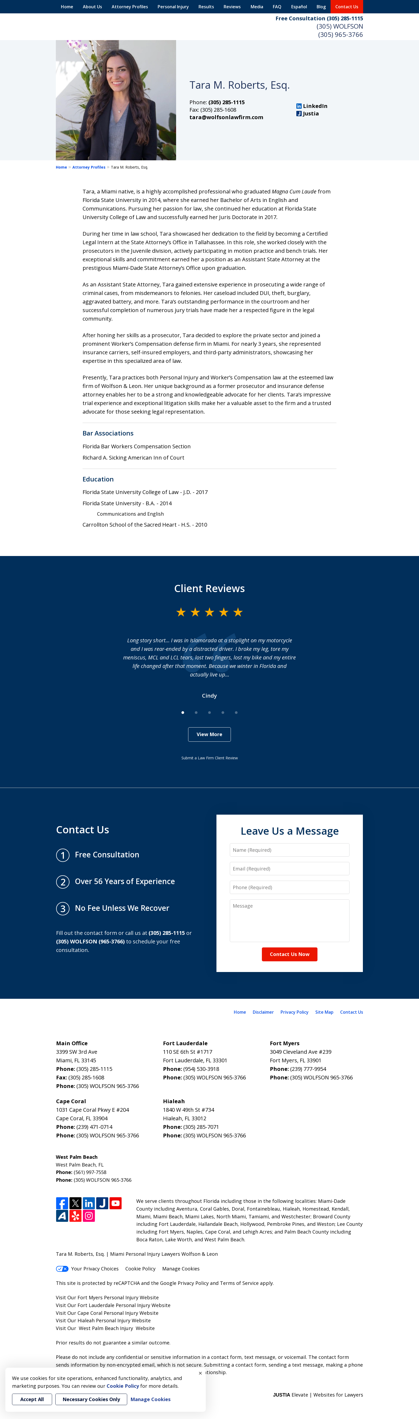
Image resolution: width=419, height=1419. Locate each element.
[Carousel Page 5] (236, 712)
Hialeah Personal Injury (103, 1320)
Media (257, 7)
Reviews (232, 7)
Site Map (324, 1012)
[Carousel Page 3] (209, 712)
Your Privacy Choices (87, 1268)
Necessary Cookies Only (91, 1399)
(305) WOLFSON (340, 26)
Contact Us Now (289, 954)
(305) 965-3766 (340, 34)
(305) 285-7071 (201, 1126)
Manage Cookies (181, 1268)
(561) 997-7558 (90, 1172)
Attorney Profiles (130, 7)
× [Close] (200, 1373)
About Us (92, 7)
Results (206, 7)
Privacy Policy (295, 1012)
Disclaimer (263, 1012)
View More (209, 734)
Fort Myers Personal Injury (107, 1297)
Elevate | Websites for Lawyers (318, 1394)
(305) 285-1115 (226, 102)
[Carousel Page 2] (196, 712)
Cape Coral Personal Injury (107, 1313)
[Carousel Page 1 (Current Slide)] (182, 712)
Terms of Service (239, 1283)
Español (299, 7)
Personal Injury (173, 7)
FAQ (277, 7)
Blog (321, 7)
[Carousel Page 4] (223, 712)
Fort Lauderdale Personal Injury (113, 1305)
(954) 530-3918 (201, 1068)
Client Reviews (209, 588)
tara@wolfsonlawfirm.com (226, 117)
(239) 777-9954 (308, 1068)
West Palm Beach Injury (105, 1328)
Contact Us (346, 7)
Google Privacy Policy (184, 1283)
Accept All (32, 1399)
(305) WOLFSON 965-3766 (107, 1086)
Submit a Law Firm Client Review (209, 757)
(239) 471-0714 (94, 1126)
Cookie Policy (140, 1268)
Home (67, 7)
